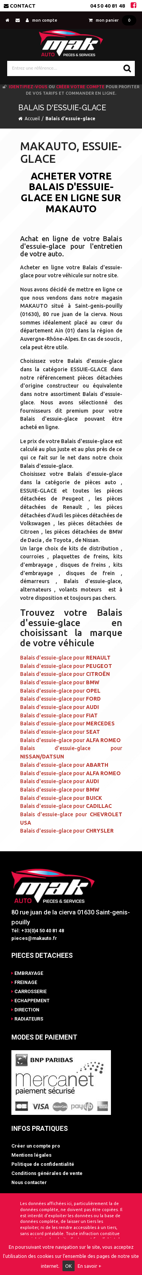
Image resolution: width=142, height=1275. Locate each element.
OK (68, 1266)
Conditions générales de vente (47, 1173)
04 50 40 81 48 (107, 6)
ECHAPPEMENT (30, 1000)
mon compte (41, 20)
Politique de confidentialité (42, 1164)
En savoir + (89, 1266)
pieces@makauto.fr (34, 938)
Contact (20, 6)
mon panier (112, 20)
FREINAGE (24, 982)
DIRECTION (25, 1010)
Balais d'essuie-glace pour (65, 658)
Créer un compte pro (35, 1146)
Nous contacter (29, 1182)
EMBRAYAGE (27, 973)
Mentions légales (31, 1155)
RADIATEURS (27, 1019)
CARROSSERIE (29, 991)
